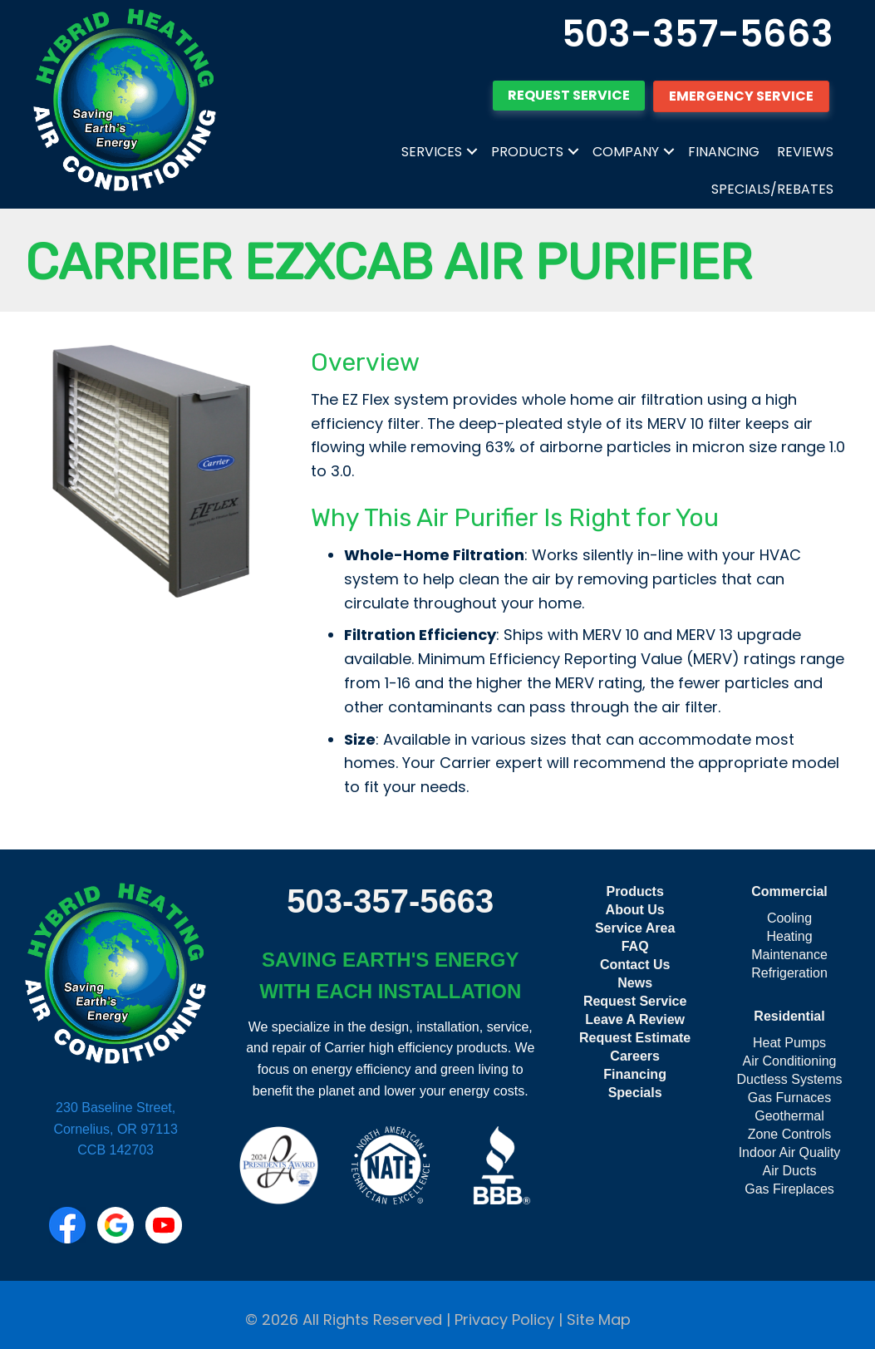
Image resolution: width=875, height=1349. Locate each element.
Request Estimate (635, 1038)
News (634, 983)
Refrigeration (789, 973)
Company (625, 151)
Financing (723, 151)
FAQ (635, 946)
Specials (635, 1093)
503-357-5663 (697, 33)
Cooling (789, 918)
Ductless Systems (789, 1079)
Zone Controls (790, 1134)
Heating (789, 936)
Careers (635, 1056)
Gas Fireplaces (789, 1189)
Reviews (805, 151)
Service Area (635, 928)
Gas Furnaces (789, 1098)
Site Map (599, 1319)
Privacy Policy (504, 1319)
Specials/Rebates (772, 189)
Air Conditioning (790, 1061)
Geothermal (789, 1116)
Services (431, 151)
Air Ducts (790, 1171)
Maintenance (789, 955)
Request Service (635, 1001)
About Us (635, 910)
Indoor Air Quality (790, 1152)
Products (527, 151)
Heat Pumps (789, 1043)
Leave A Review (635, 1019)
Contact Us (635, 965)
